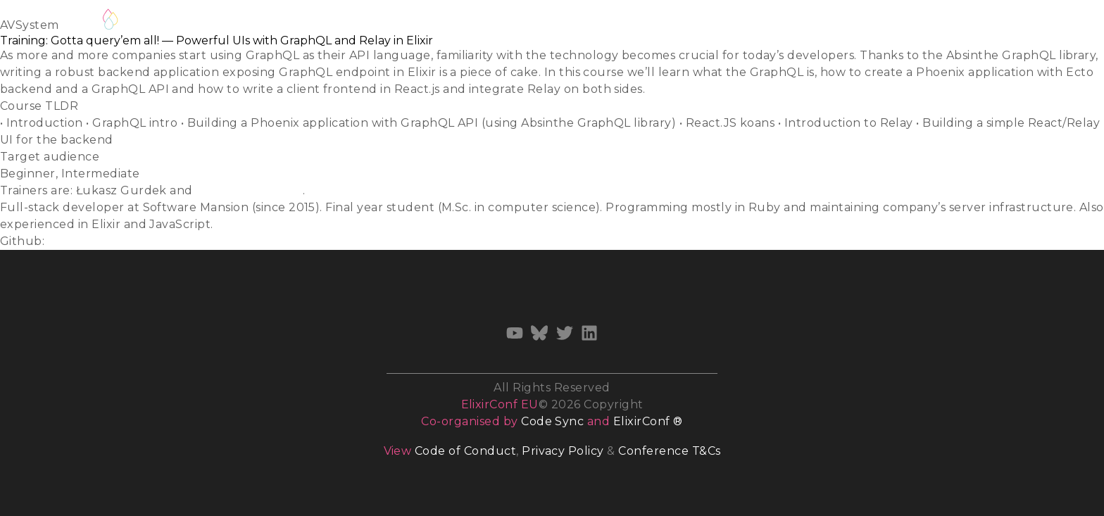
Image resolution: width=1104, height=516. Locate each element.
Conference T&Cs (669, 451)
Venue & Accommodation (697, 22)
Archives (966, 22)
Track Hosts (371, 22)
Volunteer (512, 22)
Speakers (295, 22)
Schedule (225, 22)
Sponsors (816, 22)
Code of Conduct (465, 451)
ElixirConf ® (648, 421)
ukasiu (67, 241)
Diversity (582, 22)
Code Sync (552, 421)
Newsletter (891, 22)
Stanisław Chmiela (249, 190)
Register (157, 19)
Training (444, 22)
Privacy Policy (563, 451)
